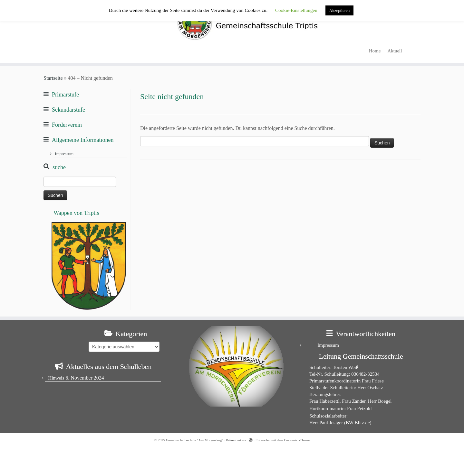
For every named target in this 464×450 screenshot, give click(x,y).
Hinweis (56, 378)
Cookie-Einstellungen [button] (296, 10)
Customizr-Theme (297, 440)
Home (375, 50)
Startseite (53, 78)
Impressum (64, 153)
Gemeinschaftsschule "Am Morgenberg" (194, 440)
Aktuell (394, 50)
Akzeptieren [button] (339, 10)
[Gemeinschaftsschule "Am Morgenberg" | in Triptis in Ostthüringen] (232, 22)
